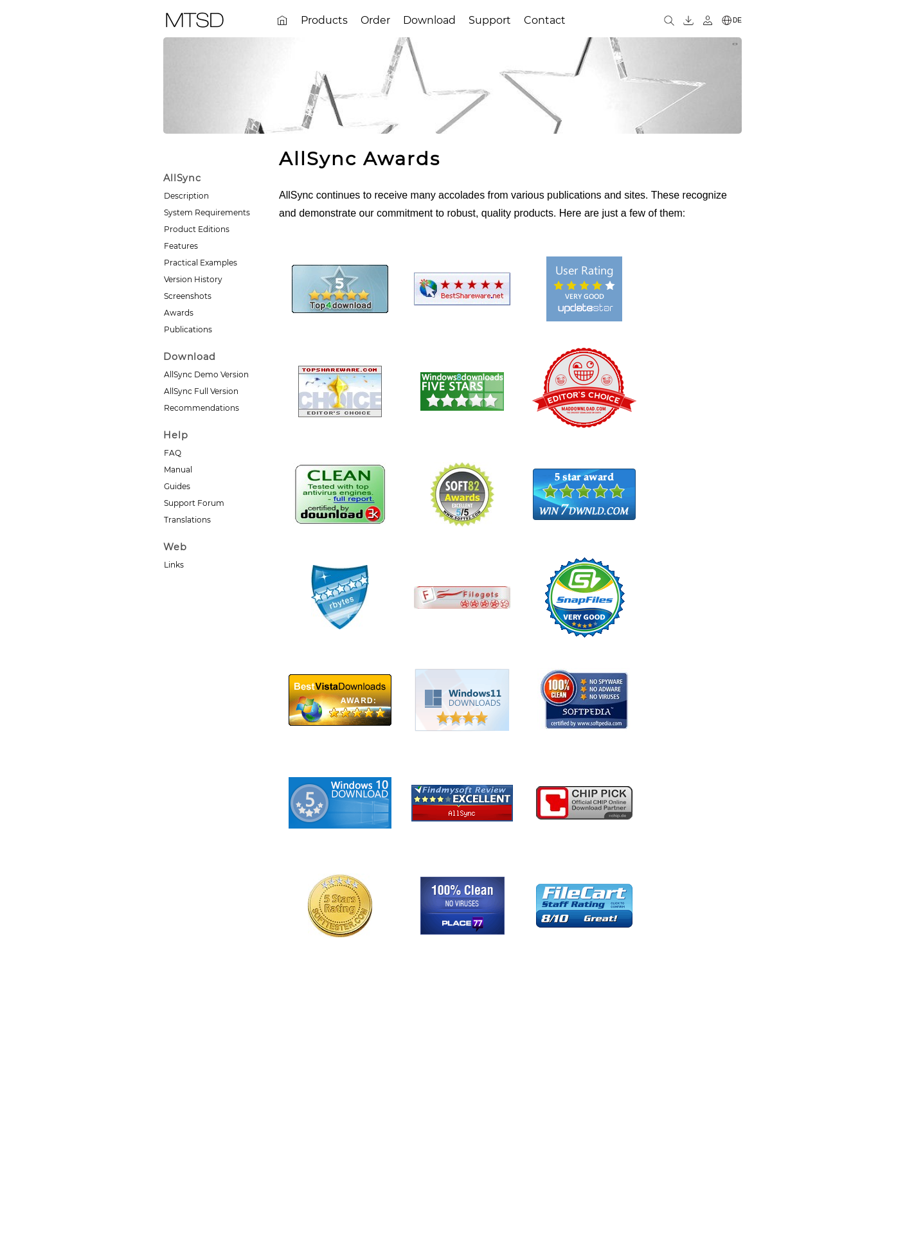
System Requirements (207, 212)
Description (186, 196)
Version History (193, 279)
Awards (178, 313)
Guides (177, 486)
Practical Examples (200, 262)
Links (174, 565)
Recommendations (201, 408)
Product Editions (196, 229)
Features (181, 246)
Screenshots (187, 296)
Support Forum (194, 503)
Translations (187, 520)
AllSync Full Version (201, 391)
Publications (188, 329)
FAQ (172, 453)
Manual (178, 469)
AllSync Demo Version (206, 374)
